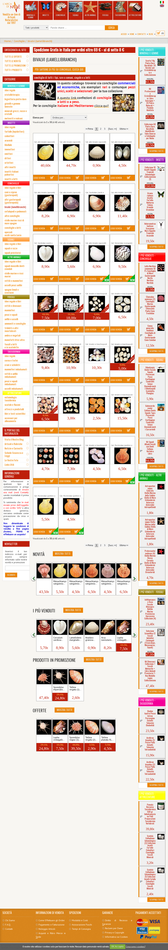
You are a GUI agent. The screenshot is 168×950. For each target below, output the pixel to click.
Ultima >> (124, 128)
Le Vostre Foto (11, 460)
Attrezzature (135, 8)
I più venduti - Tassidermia (147, 702)
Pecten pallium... (41, 638)
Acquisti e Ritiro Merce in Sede (51, 935)
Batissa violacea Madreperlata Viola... (70, 187)
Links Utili (9, 464)
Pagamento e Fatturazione (51, 924)
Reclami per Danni (114, 928)
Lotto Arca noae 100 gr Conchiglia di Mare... (45, 338)
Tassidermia (120, 8)
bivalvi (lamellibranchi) (40, 41)
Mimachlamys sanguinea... (59, 582)
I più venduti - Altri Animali (151, 476)
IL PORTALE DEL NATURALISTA (12, 432)
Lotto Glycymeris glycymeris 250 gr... (44, 389)
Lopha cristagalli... (122, 638)
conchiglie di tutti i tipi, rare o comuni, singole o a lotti (62, 77)
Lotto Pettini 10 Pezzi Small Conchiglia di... (44, 440)
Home (132, 34)
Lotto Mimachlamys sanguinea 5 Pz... (94, 389)
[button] (35, 578)
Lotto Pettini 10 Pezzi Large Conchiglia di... (70, 440)
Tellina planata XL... (107, 738)
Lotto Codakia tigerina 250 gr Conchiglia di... (96, 338)
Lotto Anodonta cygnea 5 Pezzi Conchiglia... (122, 288)
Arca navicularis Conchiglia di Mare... (44, 187)
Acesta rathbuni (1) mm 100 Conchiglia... (45, 136)
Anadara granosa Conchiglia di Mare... (95, 136)
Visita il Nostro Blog (14, 439)
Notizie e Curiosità (13, 448)
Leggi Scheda (39, 177)
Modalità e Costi (80, 920)
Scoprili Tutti (156, 151)
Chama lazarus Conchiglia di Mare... (121, 187)
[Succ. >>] (112, 128)
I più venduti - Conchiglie (147, 257)
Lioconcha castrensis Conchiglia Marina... (121, 237)
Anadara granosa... (90, 638)
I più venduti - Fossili (151, 592)
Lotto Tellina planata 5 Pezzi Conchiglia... (96, 440)
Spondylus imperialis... (59, 688)
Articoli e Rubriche (13, 444)
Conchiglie (60, 8)
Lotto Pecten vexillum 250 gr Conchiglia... (121, 389)
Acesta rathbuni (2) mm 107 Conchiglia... (71, 136)
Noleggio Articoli (47, 928)
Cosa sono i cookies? (135, 946)
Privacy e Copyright (114, 932)
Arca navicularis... (107, 638)
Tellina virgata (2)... (91, 738)
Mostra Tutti (62, 554)
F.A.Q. (8, 924)
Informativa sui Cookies (116, 936)
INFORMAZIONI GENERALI (12, 474)
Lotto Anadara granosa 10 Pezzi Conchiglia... (96, 288)
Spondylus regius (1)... (75, 738)
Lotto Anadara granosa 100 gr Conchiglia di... (71, 288)
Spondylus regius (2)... (43, 688)
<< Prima (89, 128)
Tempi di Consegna (81, 928)
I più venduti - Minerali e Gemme (149, 51)
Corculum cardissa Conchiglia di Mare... (44, 237)
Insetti (45, 8)
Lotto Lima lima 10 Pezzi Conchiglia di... (70, 389)
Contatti (141, 34)
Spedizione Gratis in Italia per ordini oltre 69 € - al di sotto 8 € (79, 49)
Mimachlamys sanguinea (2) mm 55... (45, 490)
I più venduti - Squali (151, 359)
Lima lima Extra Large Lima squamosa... (96, 237)
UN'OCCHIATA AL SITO (15, 50)
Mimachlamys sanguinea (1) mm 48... (122, 440)
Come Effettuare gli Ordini (51, 920)
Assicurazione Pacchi (82, 924)
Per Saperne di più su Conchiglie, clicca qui (59, 69)
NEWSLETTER (11, 544)
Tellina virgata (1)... (75, 688)
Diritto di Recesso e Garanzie (117, 922)
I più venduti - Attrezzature (147, 795)
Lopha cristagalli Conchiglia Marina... (43, 288)
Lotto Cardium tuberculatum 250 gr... (71, 338)
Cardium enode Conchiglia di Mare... (95, 187)
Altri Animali (90, 8)
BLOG (151, 34)
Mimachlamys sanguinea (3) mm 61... (71, 490)
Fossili (105, 8)
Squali (75, 8)
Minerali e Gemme (31, 10)
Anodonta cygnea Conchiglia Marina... (120, 136)
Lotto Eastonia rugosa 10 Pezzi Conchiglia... (121, 338)
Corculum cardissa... (58, 638)
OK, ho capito (117, 946)
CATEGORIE (10, 79)
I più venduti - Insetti (152, 159)
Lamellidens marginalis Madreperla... (71, 237)
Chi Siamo (10, 920)
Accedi (124, 34)
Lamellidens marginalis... (75, 638)
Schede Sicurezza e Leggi (14, 454)
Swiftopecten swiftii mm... (43, 582)
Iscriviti (11, 575)
